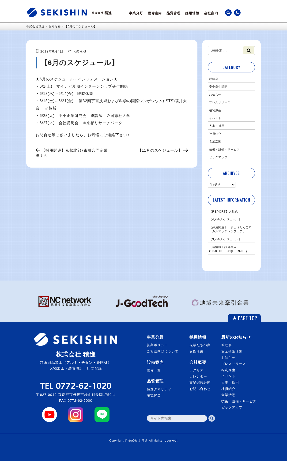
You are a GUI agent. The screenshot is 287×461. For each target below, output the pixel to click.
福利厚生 (215, 110)
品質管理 (173, 13)
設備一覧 (154, 370)
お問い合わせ (200, 389)
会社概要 (197, 362)
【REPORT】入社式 (223, 211)
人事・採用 (216, 125)
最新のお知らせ (236, 337)
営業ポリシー (157, 345)
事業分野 (136, 13)
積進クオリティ (159, 389)
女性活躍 (196, 351)
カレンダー (198, 376)
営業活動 (215, 141)
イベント (215, 118)
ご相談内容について (162, 351)
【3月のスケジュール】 (225, 239)
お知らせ (215, 94)
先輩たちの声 (200, 345)
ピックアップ (218, 157)
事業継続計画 (200, 383)
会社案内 (211, 13)
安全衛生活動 (218, 86)
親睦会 (213, 79)
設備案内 (155, 13)
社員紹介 (215, 133)
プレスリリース (219, 102)
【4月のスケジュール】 (225, 219)
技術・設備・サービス (224, 149)
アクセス (196, 370)
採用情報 (192, 13)
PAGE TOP (247, 318)
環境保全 (154, 395)
